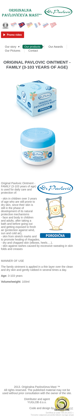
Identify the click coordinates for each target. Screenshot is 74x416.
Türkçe (53, 25)
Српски (14, 25)
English (21, 25)
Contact (33, 50)
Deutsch (29, 25)
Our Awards (56, 46)
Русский (45, 25)
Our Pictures (12, 50)
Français (37, 25)
